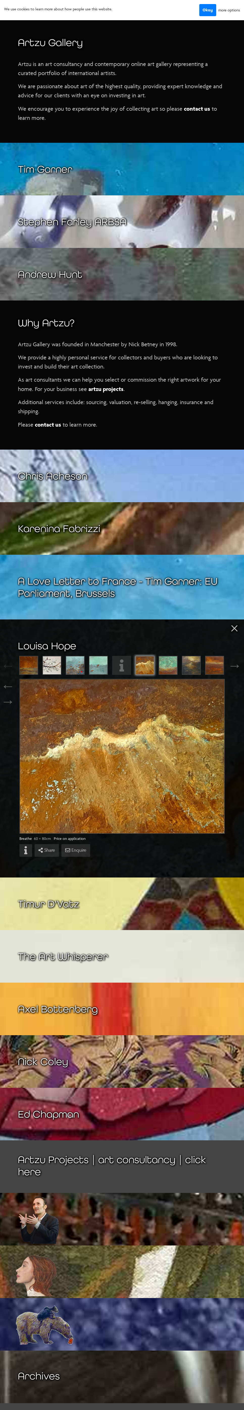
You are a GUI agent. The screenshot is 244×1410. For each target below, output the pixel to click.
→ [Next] (8, 701)
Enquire (75, 850)
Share (46, 850)
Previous (13, 665)
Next (230, 665)
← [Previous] (8, 686)
